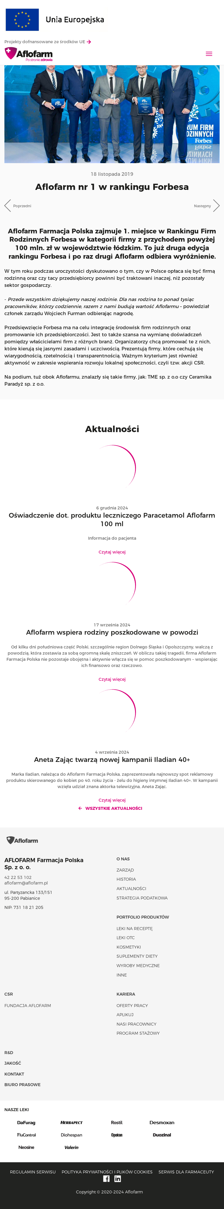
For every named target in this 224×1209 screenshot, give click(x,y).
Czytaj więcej (112, 552)
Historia (126, 879)
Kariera (126, 994)
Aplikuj (125, 1014)
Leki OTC (126, 937)
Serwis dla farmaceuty (186, 1172)
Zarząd (125, 870)
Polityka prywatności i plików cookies (107, 1172)
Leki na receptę (135, 928)
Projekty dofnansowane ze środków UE (47, 41)
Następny (202, 206)
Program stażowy (138, 1033)
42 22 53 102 (18, 877)
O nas (123, 859)
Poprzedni (22, 206)
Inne (122, 975)
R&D (8, 1052)
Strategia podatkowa (142, 898)
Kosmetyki (129, 947)
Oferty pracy (132, 1005)
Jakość (12, 1063)
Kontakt (14, 1074)
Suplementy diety (137, 956)
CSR (8, 994)
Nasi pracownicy (136, 1024)
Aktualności (131, 888)
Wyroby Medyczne (138, 965)
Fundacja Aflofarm (27, 1005)
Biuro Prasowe (22, 1084)
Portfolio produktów (143, 917)
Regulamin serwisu (33, 1172)
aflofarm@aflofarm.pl (26, 883)
